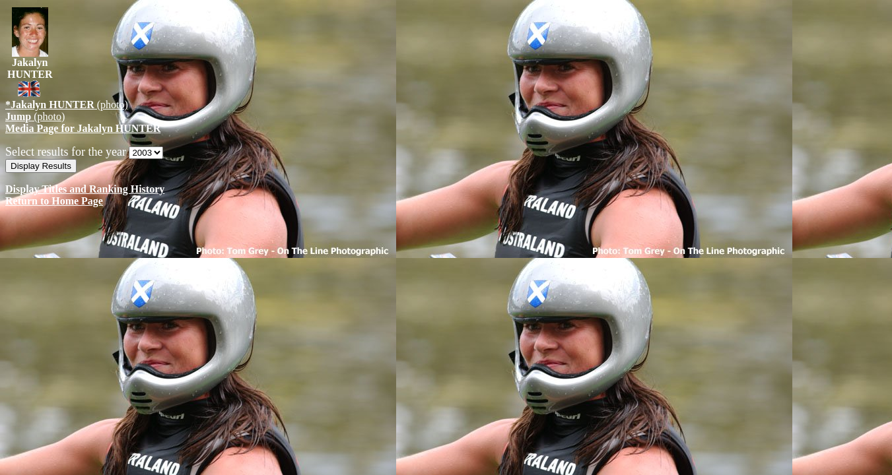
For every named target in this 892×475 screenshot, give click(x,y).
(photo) (66, 104)
